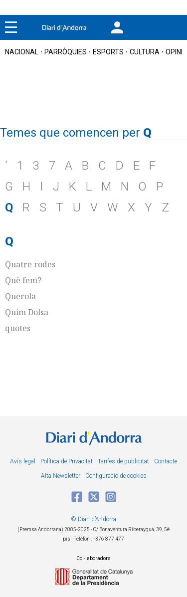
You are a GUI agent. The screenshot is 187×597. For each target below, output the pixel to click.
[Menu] (11, 27)
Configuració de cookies (116, 475)
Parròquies (65, 52)
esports (108, 52)
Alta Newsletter (60, 475)
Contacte (165, 461)
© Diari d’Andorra (93, 519)
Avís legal (22, 461)
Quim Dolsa (26, 312)
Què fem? (23, 280)
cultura (145, 52)
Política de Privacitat (66, 461)
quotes (17, 328)
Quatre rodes (30, 264)
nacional (21, 52)
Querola (20, 296)
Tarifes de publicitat (123, 461)
